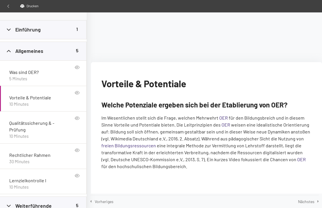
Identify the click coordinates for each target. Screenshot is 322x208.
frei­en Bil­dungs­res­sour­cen (128, 145)
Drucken (29, 6)
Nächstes (306, 201)
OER (223, 117)
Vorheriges (104, 201)
